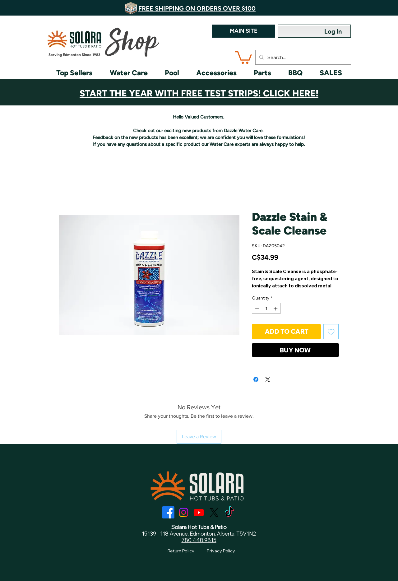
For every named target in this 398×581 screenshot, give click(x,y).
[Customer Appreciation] (199, 90)
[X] (214, 512)
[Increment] (276, 308)
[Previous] (40, 8)
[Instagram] (184, 512)
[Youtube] (199, 512)
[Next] (357, 8)
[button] (243, 57)
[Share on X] (267, 379)
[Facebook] (168, 512)
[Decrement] (256, 308)
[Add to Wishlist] (331, 331)
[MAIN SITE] (243, 31)
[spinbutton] (266, 308)
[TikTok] (229, 512)
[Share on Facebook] (256, 379)
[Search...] (302, 57)
